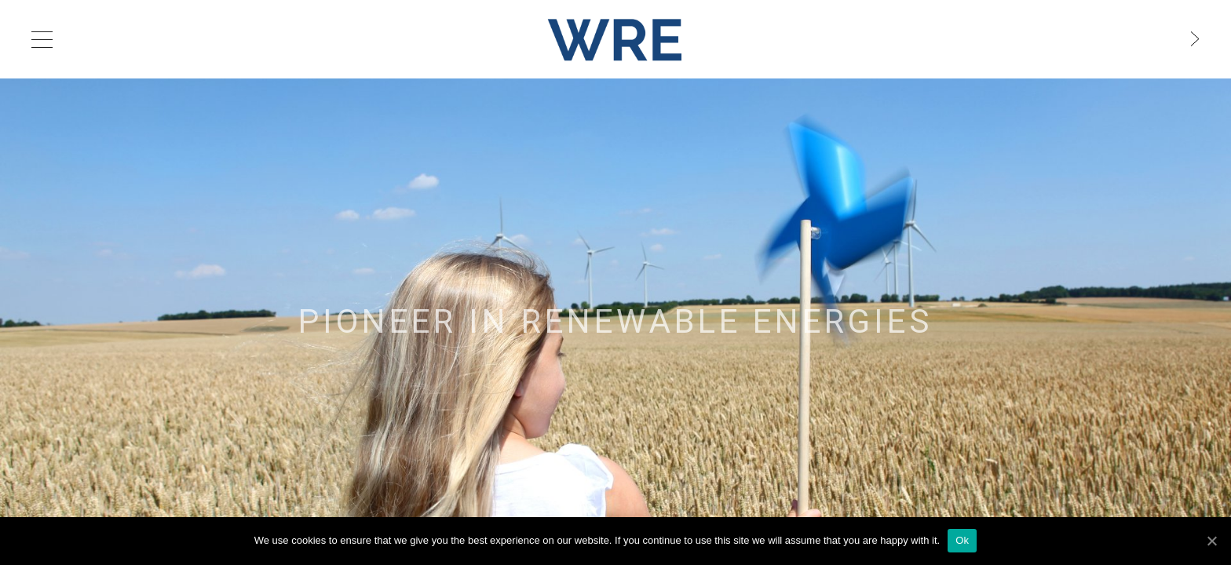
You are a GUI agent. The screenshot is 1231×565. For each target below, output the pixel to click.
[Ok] (1211, 541)
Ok (962, 540)
